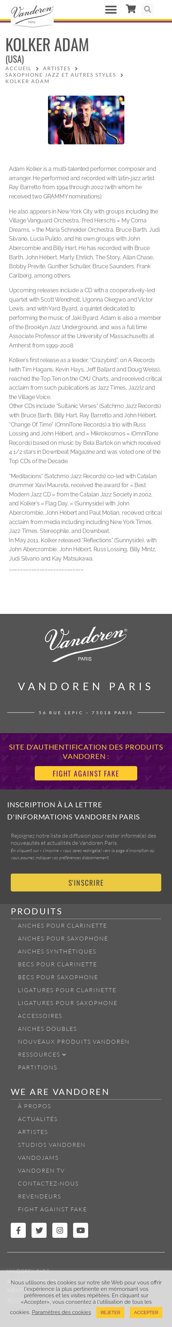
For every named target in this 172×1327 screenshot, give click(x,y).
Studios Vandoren (52, 1144)
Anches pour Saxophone (63, 938)
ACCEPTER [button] (146, 1312)
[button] (111, 9)
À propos (34, 1106)
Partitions (37, 1067)
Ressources (42, 1054)
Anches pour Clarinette (62, 925)
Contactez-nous (48, 1183)
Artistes (33, 1131)
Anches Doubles (47, 1028)
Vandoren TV (41, 1170)
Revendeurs (39, 1196)
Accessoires (40, 1015)
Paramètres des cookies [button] (61, 1312)
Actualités (38, 1118)
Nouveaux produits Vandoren (74, 1041)
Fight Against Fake (52, 1209)
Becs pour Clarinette (57, 964)
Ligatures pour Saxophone (68, 1002)
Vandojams (38, 1157)
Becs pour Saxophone (58, 977)
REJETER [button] (110, 1312)
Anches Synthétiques (57, 951)
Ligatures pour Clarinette (67, 990)
